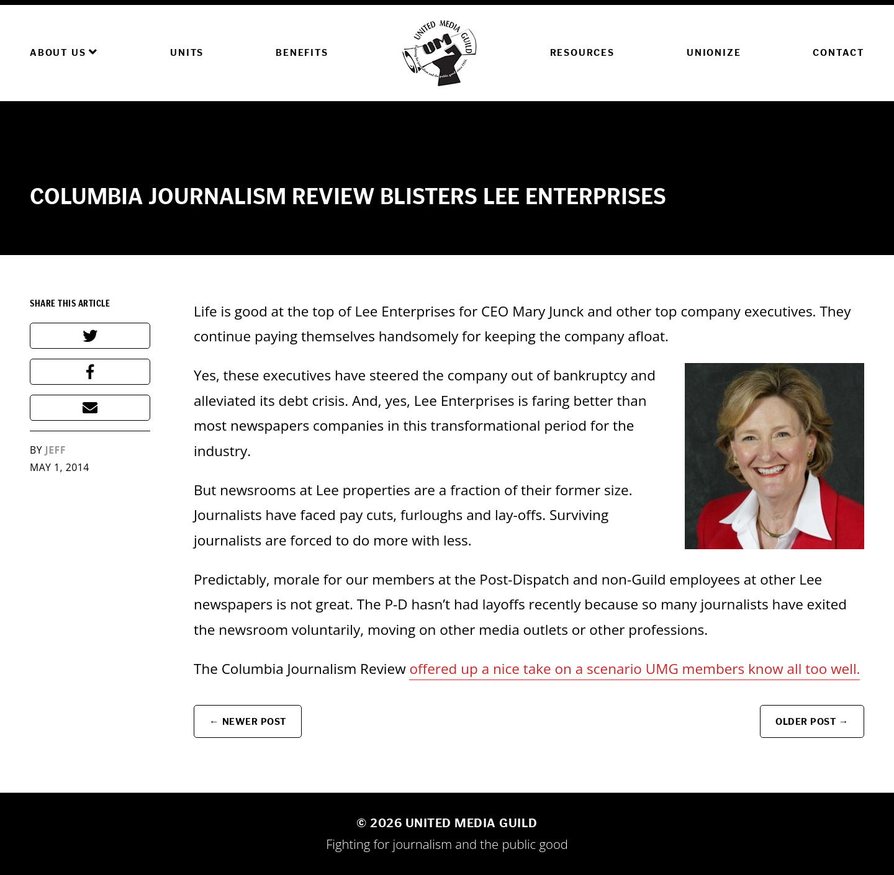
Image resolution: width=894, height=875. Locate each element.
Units (187, 52)
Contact (838, 52)
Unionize (714, 52)
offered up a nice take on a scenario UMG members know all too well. (634, 668)
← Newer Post (247, 721)
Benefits (302, 52)
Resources (582, 52)
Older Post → (812, 721)
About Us (64, 52)
